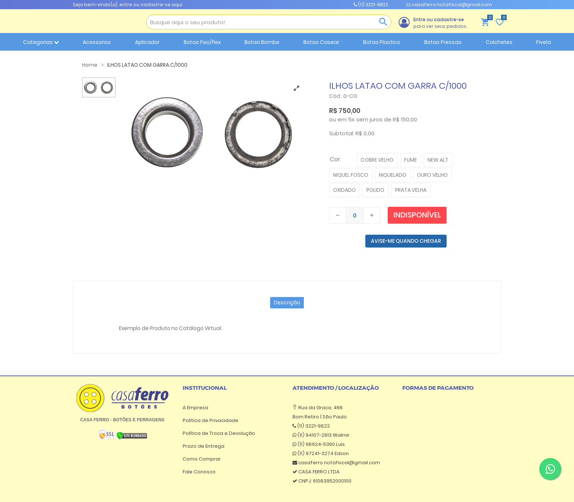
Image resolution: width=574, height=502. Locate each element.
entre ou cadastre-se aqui (150, 4)
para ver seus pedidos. (440, 23)
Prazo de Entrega (203, 446)
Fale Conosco (199, 471)
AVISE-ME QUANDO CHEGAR (406, 241)
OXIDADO (344, 190)
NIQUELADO (392, 175)
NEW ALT (438, 160)
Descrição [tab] (287, 302)
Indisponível (417, 215)
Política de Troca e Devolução (219, 433)
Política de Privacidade (210, 420)
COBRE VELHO (377, 160)
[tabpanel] (214, 133)
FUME (410, 160)
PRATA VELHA (410, 190)
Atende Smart (378, 489)
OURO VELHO (432, 175)
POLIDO (375, 190)
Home (93, 65)
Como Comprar (202, 458)
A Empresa (195, 407)
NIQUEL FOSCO (350, 175)
